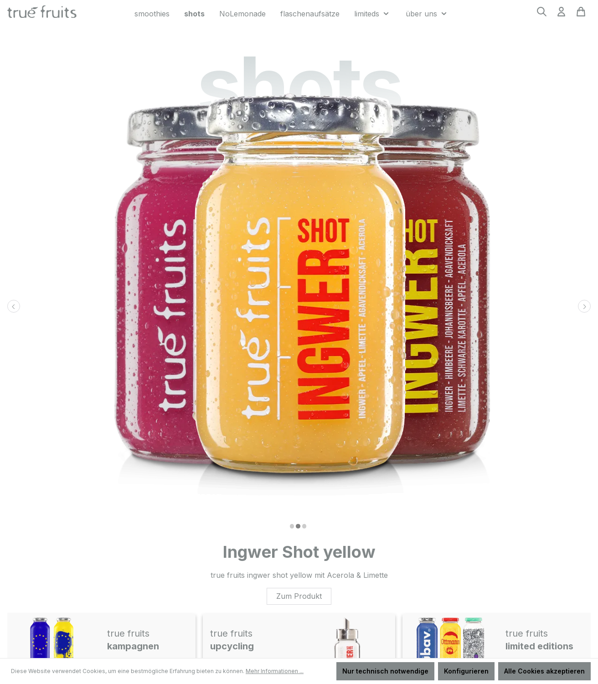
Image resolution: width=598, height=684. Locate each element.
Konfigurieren (466, 671)
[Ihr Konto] (561, 14)
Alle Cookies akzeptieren (544, 671)
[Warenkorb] (581, 14)
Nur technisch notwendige (385, 671)
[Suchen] (542, 14)
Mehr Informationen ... (275, 671)
